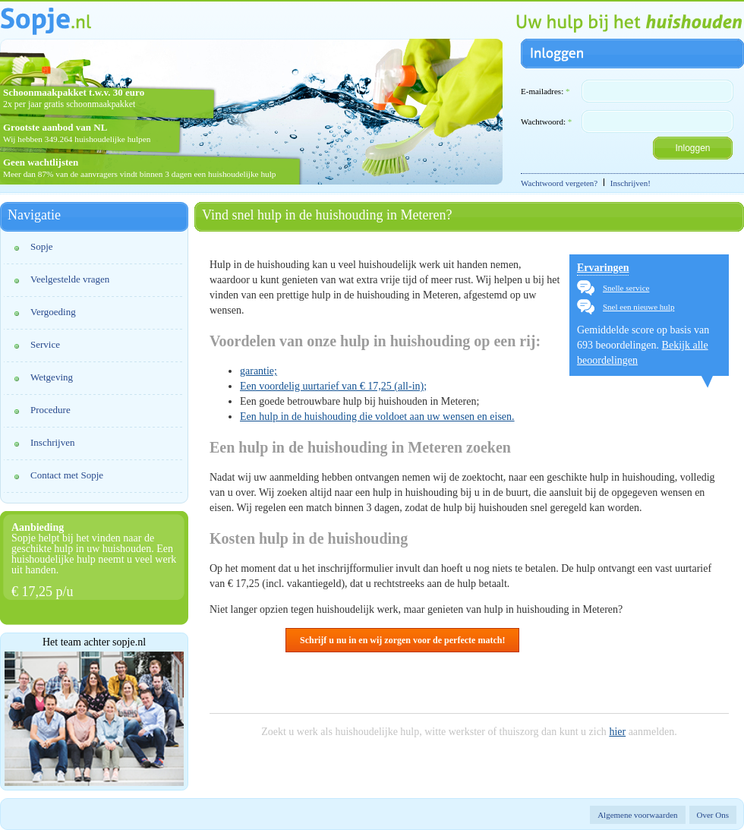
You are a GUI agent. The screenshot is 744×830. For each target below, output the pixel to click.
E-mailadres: (545, 91)
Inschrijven (52, 442)
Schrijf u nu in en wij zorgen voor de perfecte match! (402, 640)
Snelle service (626, 287)
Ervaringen (603, 267)
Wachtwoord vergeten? (559, 183)
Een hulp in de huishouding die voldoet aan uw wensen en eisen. (377, 416)
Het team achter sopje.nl (94, 642)
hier (617, 731)
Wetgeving (51, 377)
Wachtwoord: (546, 121)
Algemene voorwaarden (637, 814)
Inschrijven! (630, 183)
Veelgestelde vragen (69, 279)
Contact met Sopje (66, 475)
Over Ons (713, 814)
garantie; (258, 371)
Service (45, 344)
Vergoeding (53, 311)
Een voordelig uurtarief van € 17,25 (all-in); (333, 386)
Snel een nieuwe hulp (638, 306)
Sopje (41, 246)
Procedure (50, 409)
